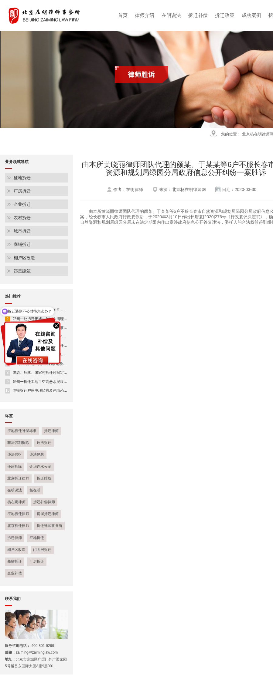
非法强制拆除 (18, 442)
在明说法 (171, 15)
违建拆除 (14, 466)
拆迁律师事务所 (49, 526)
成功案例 (251, 15)
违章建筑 (22, 271)
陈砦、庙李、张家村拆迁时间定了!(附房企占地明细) (50, 372)
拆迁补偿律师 (44, 502)
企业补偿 (14, 573)
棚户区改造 (24, 257)
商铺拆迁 (22, 244)
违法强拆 (14, 454)
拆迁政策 (224, 15)
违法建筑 (36, 454)
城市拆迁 (22, 231)
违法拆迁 (44, 442)
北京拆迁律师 (18, 478)
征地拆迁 (22, 177)
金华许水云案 (40, 466)
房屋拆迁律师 (48, 514)
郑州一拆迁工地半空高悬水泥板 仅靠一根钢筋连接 (49, 382)
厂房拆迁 (22, 191)
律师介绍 (144, 15)
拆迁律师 (51, 431)
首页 (123, 15)
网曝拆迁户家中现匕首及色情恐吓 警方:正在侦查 (48, 390)
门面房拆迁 (42, 549)
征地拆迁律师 (18, 514)
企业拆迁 (22, 204)
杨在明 (34, 490)
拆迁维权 (44, 478)
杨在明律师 (16, 502)
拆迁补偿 (198, 15)
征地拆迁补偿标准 (21, 431)
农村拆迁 (22, 217)
